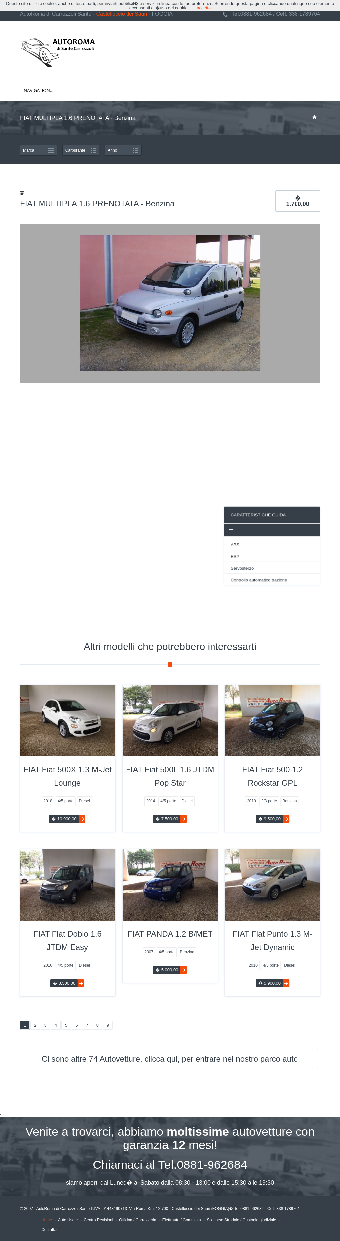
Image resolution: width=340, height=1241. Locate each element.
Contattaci (50, 1229)
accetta (204, 7)
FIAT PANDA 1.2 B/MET (170, 934)
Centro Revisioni (98, 1220)
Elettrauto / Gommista (181, 1220)
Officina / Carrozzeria (137, 1220)
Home (47, 1220)
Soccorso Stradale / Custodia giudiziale (241, 1220)
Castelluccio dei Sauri (121, 14)
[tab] (180, 530)
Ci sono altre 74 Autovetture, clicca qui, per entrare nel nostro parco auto (170, 1058)
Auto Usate (68, 1220)
